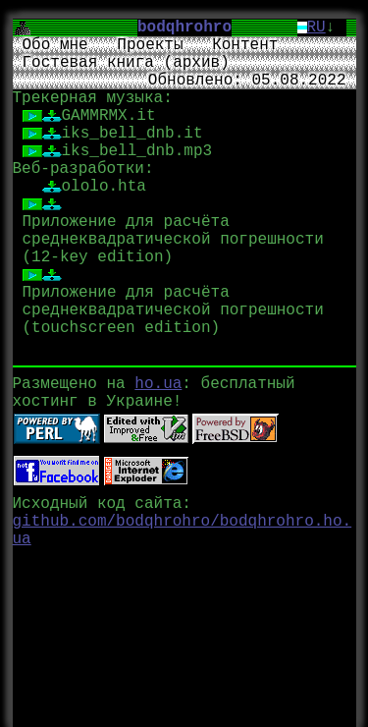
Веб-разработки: (83, 169)
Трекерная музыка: (93, 98)
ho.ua (158, 382)
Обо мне (55, 45)
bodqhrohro (193, 27)
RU (316, 27)
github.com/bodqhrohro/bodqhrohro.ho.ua (182, 528)
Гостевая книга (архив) (126, 63)
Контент (245, 45)
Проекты (150, 45)
